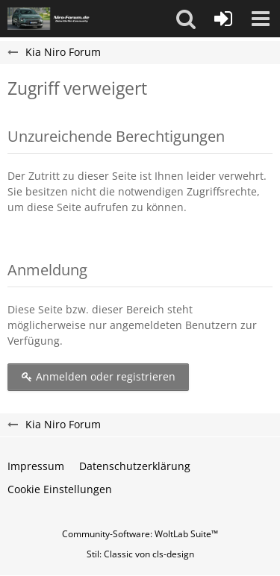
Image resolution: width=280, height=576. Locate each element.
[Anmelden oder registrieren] (223, 19)
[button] (186, 19)
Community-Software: (140, 534)
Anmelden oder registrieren (98, 376)
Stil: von (140, 554)
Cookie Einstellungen (59, 489)
